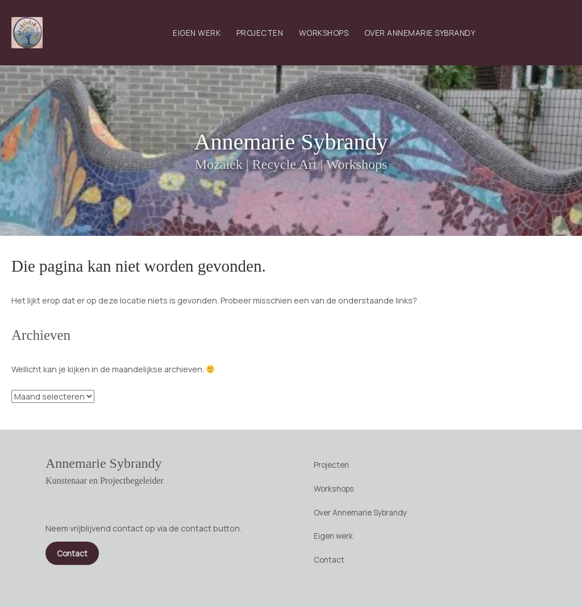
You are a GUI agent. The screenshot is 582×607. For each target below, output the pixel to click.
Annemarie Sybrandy (291, 142)
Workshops (324, 32)
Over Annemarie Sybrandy (420, 32)
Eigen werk (197, 32)
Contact (329, 559)
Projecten (260, 32)
